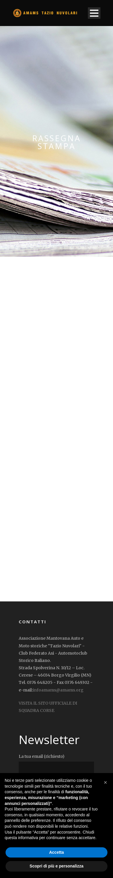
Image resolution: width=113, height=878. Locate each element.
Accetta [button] (56, 852)
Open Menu (94, 13)
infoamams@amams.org (58, 690)
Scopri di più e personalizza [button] (56, 866)
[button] (105, 782)
